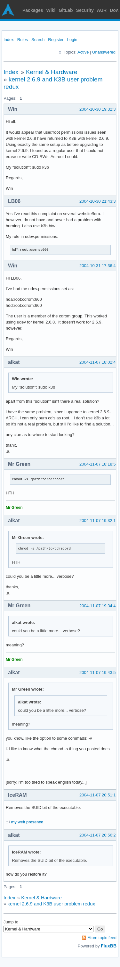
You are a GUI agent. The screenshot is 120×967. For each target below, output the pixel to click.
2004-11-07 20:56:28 (98, 835)
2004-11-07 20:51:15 (98, 795)
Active (83, 52)
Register (55, 39)
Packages (32, 10)
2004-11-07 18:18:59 (98, 464)
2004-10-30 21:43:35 (98, 201)
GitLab (66, 10)
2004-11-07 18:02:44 (98, 362)
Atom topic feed (102, 937)
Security (85, 10)
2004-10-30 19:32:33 (98, 109)
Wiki (51, 10)
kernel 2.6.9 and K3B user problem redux (51, 903)
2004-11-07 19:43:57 (98, 672)
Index (9, 39)
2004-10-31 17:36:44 (98, 265)
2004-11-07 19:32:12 (98, 520)
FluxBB (108, 945)
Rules (22, 39)
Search (37, 39)
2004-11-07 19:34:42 (98, 605)
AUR (102, 10)
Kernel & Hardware (51, 72)
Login (72, 39)
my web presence (27, 822)
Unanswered (104, 52)
